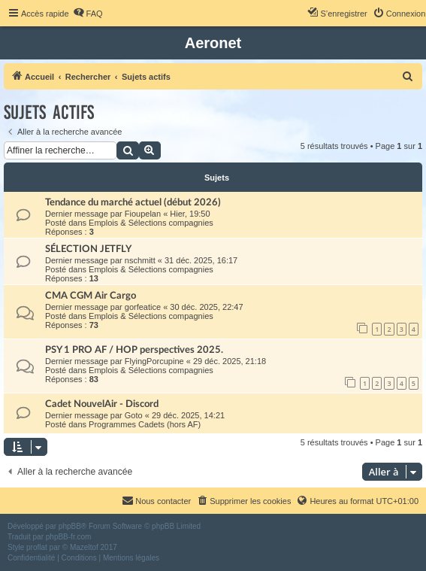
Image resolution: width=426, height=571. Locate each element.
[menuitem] (88, 14)
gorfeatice (143, 306)
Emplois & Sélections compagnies (151, 222)
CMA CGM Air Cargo (90, 295)
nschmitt (140, 260)
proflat (36, 547)
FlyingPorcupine (154, 361)
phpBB (70, 526)
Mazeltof (84, 547)
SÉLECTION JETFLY (88, 249)
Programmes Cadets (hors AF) (145, 424)
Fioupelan (143, 213)
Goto (134, 415)
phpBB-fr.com (69, 537)
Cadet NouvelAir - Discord (102, 404)
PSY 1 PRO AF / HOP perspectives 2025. (134, 350)
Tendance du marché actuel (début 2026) (133, 202)
